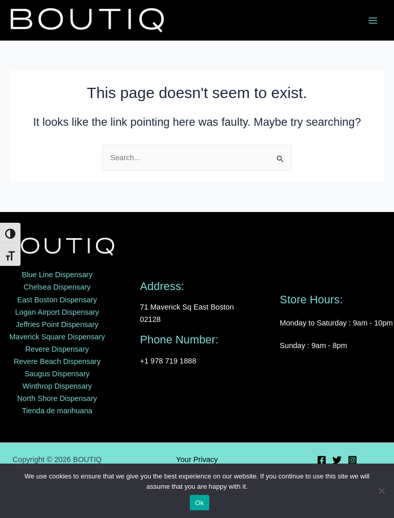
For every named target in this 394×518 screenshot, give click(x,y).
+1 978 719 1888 (168, 361)
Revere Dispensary (57, 349)
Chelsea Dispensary (57, 287)
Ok (199, 503)
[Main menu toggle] (373, 20)
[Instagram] (352, 460)
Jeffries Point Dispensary (57, 324)
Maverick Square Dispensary (57, 337)
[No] (381, 491)
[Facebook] (321, 460)
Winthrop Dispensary (57, 386)
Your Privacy (197, 459)
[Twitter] (337, 460)
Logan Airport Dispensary (57, 312)
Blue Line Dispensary (57, 275)
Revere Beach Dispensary (57, 361)
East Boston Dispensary (57, 300)
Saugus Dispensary (57, 374)
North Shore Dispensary (57, 398)
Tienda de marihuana (57, 411)
